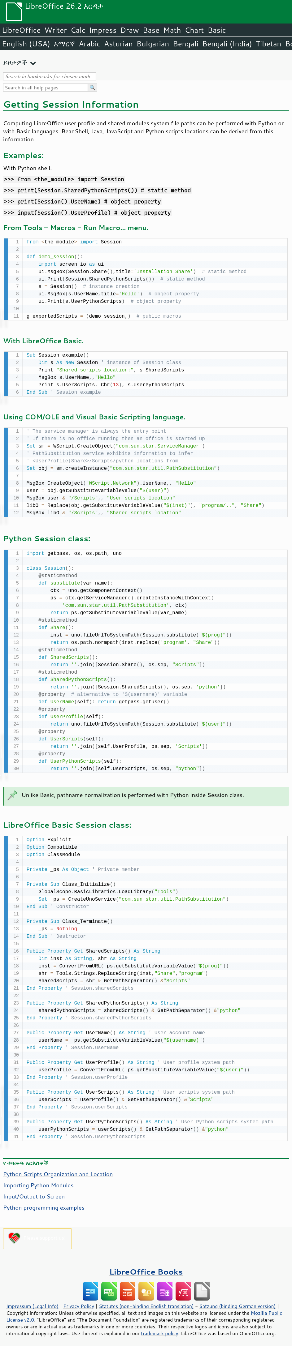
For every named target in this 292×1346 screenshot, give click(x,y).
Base (151, 30)
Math (172, 30)
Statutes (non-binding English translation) (146, 1303)
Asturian (118, 43)
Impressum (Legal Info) (32, 1303)
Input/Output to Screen (34, 1193)
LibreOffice (21, 30)
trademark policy (159, 1330)
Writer (55, 30)
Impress (103, 30)
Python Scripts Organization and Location (58, 1171)
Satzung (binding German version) (237, 1303)
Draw (129, 30)
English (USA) (26, 43)
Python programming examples (44, 1204)
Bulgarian (153, 43)
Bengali (185, 43)
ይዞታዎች (15, 62)
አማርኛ (64, 43)
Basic (216, 30)
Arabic (89, 43)
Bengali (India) (227, 43)
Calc (78, 30)
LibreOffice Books (146, 1268)
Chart (194, 30)
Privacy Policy (78, 1303)
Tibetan (268, 43)
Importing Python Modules (38, 1182)
